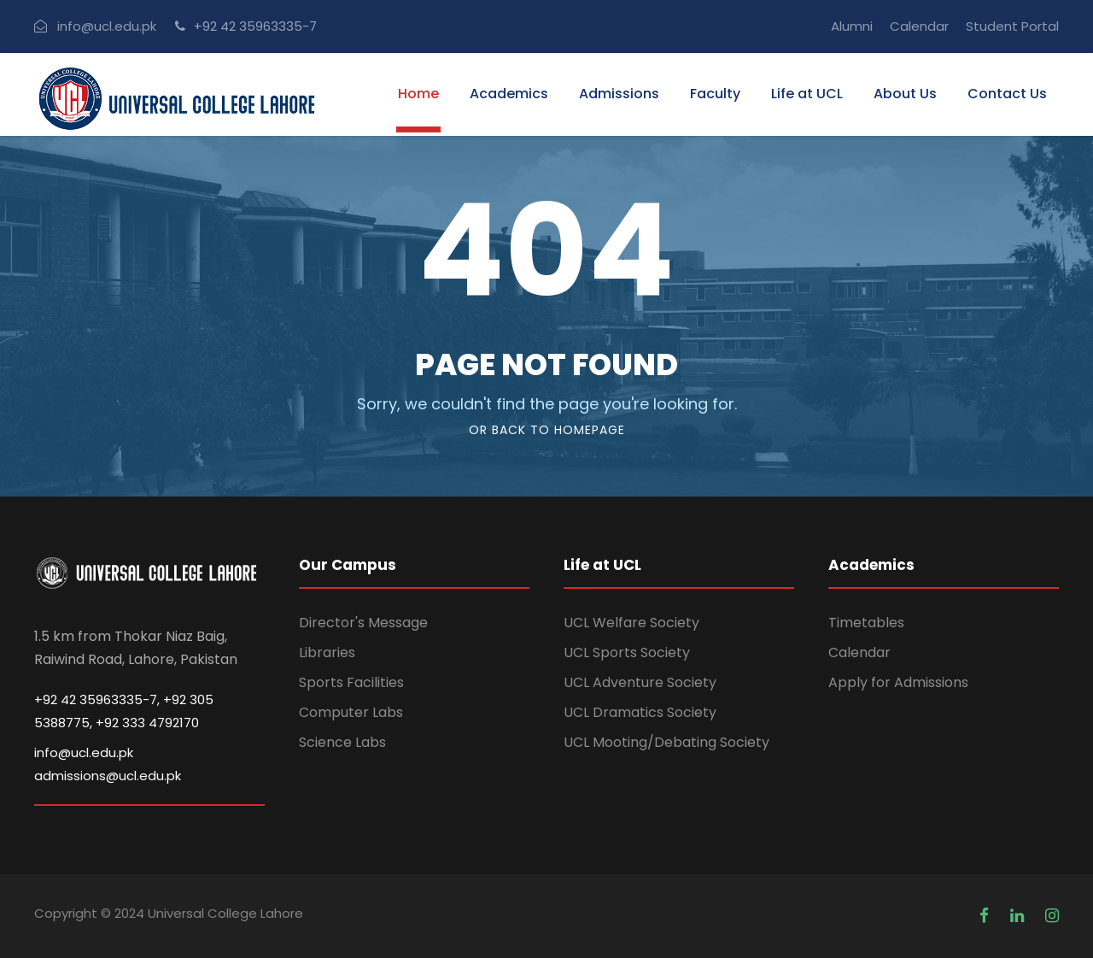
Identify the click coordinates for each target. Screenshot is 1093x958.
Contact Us (1007, 94)
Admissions (619, 94)
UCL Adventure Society (640, 682)
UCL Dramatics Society (640, 712)
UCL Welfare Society (631, 622)
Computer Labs (351, 712)
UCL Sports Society (627, 652)
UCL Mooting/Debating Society (666, 742)
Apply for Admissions (898, 682)
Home (418, 94)
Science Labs (342, 742)
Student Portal (1012, 26)
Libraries (327, 652)
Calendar (919, 26)
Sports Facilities (351, 682)
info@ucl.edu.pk (106, 26)
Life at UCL (807, 94)
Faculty (715, 94)
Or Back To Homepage (547, 429)
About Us (905, 94)
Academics (509, 94)
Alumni (852, 26)
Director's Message (363, 622)
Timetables (866, 622)
